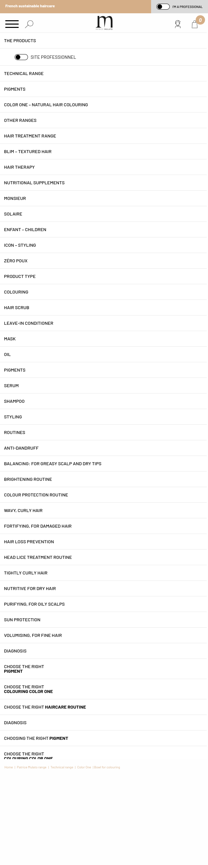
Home (8, 767)
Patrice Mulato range (32, 767)
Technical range (62, 767)
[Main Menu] (12, 24)
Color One (84, 767)
